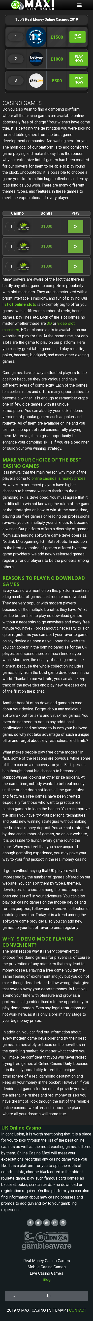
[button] (77, 37)
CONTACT (77, 1310)
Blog (47, 1279)
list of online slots (19, 304)
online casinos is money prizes (58, 478)
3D (49, 323)
